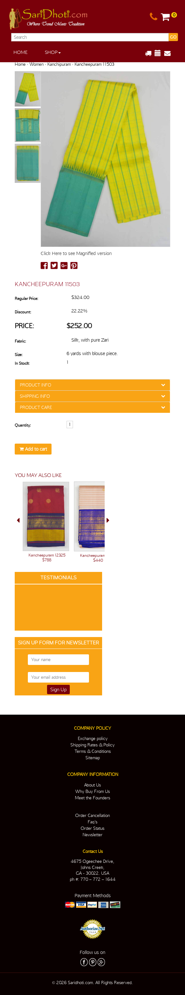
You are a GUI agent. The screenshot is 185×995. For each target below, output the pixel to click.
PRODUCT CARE (36, 407)
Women (36, 64)
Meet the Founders (92, 797)
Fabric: (20, 341)
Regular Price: (26, 298)
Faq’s (92, 821)
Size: (18, 354)
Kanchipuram (59, 64)
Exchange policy (93, 738)
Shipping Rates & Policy (92, 744)
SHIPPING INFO (35, 396)
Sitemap (92, 757)
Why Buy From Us (92, 791)
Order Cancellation (92, 815)
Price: (24, 326)
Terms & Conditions (93, 751)
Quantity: (23, 425)
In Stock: (22, 363)
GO (173, 37)
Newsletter (92, 834)
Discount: (23, 312)
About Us (92, 784)
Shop (53, 52)
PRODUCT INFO (35, 384)
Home (20, 52)
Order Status (92, 828)
